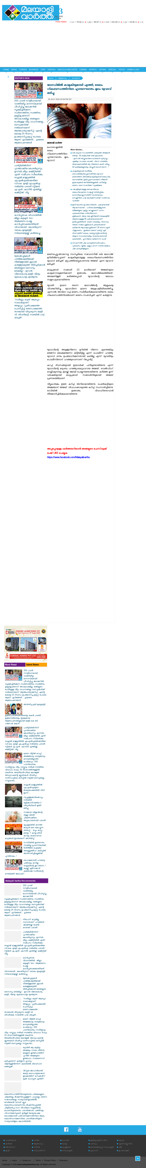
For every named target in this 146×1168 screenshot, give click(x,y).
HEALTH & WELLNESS (67, 69)
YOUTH (121, 69)
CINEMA (83, 69)
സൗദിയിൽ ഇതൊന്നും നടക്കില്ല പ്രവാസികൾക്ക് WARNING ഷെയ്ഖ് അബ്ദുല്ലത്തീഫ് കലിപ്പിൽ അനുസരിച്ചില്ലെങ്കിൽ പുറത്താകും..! (25, 850)
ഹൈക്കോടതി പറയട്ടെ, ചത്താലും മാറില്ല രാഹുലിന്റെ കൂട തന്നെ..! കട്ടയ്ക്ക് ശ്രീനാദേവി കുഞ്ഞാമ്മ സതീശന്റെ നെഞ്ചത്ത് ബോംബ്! (25, 867)
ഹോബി (65, 1140)
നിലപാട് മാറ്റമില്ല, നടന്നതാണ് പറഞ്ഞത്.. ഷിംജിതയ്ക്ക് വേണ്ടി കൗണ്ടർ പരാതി (34, 923)
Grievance (63, 1160)
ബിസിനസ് (10, 1147)
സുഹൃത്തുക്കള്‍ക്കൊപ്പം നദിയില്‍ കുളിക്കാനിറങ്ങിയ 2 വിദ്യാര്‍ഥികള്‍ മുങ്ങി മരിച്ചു (33, 803)
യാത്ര (64, 1144)
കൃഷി (7, 1151)
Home (4, 1160)
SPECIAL (112, 69)
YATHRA (102, 69)
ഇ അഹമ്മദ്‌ (124, 1151)
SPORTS (93, 69)
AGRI (43, 69)
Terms (38, 1160)
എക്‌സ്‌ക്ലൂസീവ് (125, 1144)
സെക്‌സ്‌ (76, 78)
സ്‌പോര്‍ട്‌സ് (39, 1151)
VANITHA (51, 69)
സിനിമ (37, 1147)
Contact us (26, 1160)
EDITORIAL (8, 74)
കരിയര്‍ (8, 1144)
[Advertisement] (73, 46)
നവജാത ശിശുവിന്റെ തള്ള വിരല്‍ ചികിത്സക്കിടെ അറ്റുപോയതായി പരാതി (35, 816)
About (14, 1160)
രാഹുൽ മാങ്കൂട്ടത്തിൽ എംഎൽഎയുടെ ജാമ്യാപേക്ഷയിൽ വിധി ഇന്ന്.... (34, 789)
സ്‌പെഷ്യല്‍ (67, 1151)
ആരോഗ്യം (62, 78)
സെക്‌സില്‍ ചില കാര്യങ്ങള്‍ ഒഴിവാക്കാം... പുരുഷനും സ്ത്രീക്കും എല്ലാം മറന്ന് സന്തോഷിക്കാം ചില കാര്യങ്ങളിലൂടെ (91, 246)
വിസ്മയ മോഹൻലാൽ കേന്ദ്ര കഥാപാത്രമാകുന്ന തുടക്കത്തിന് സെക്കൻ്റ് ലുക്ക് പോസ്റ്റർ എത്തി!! (34, 1075)
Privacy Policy (50, 1160)
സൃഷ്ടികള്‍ (66, 1147)
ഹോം (51, 78)
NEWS (14, 69)
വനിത (36, 1140)
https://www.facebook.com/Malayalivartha (68, 458)
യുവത (121, 1140)
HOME (6, 69)
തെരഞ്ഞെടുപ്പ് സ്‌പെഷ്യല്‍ (102, 1147)
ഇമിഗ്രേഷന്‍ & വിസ (99, 1140)
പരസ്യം (93, 1144)
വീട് (120, 1147)
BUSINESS (33, 69)
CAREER (23, 69)
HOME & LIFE (133, 69)
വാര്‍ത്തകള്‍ (10, 1140)
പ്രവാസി (94, 1151)
